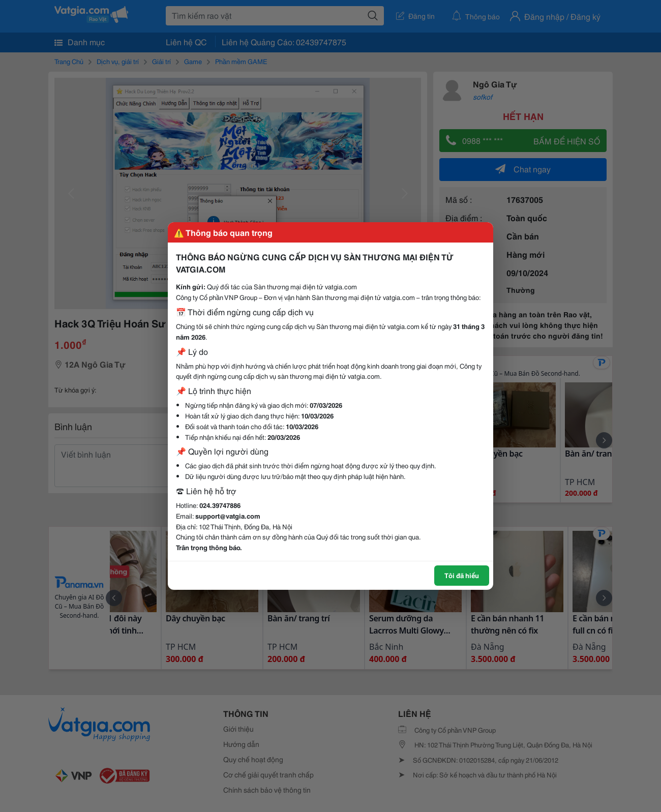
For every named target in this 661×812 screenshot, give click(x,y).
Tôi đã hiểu (461, 575)
